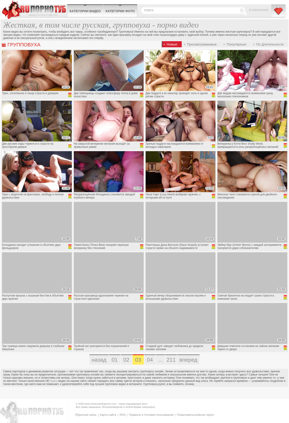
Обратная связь (86, 414)
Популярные (236, 44)
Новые (172, 44)
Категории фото (120, 11)
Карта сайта (108, 414)
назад (99, 360)
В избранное (259, 10)
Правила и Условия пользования (151, 414)
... (160, 360)
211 (171, 360)
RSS (122, 414)
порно (54, 380)
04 (150, 360)
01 (115, 360)
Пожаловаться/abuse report (195, 414)
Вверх (280, 397)
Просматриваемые (202, 44)
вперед (188, 360)
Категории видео (85, 11)
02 (126, 360)
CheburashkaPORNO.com (34, 9)
